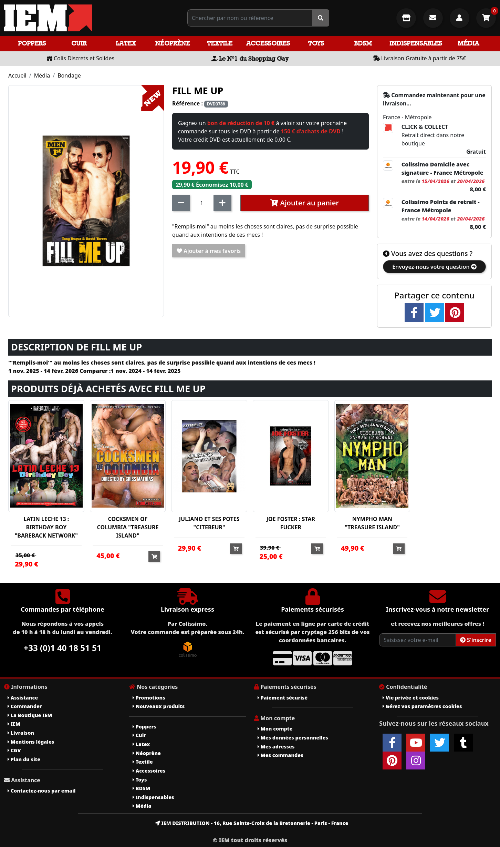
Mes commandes (280, 755)
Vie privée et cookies (411, 697)
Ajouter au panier (304, 202)
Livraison (21, 732)
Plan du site (24, 759)
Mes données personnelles (293, 737)
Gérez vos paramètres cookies (422, 706)
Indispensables (415, 43)
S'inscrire (475, 640)
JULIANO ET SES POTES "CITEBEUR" (209, 523)
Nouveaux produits (159, 706)
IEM (14, 724)
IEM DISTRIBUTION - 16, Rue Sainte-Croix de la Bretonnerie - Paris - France (251, 823)
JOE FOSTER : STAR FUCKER (291, 523)
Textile (219, 43)
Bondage (69, 75)
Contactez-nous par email (41, 790)
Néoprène (172, 43)
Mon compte (275, 728)
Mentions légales (31, 741)
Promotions (149, 697)
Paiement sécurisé (283, 697)
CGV (14, 750)
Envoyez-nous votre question (434, 267)
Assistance (23, 697)
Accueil (17, 75)
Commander (25, 706)
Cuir (78, 43)
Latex (126, 43)
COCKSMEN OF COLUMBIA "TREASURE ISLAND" (128, 527)
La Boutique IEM (30, 715)
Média (468, 43)
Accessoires (268, 43)
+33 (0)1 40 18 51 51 (63, 647)
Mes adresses (276, 746)
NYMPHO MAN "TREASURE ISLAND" (372, 523)
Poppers (32, 43)
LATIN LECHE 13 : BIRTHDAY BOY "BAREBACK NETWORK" (46, 527)
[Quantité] (202, 203)
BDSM (363, 43)
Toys (316, 43)
